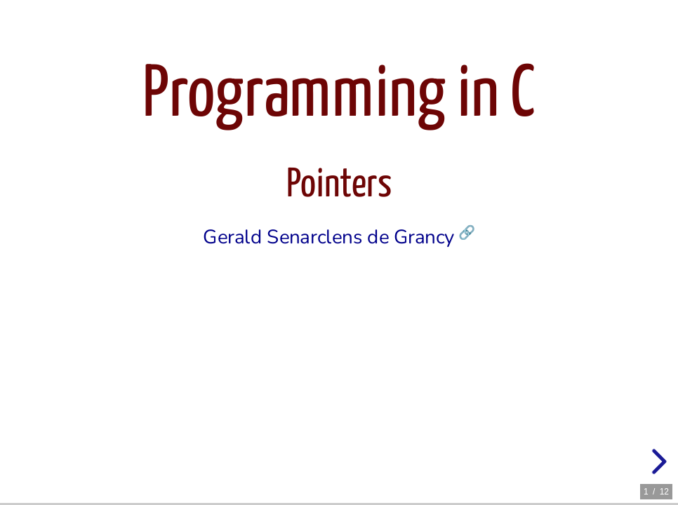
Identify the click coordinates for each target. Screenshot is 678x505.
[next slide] (657, 461)
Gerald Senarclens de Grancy (328, 237)
